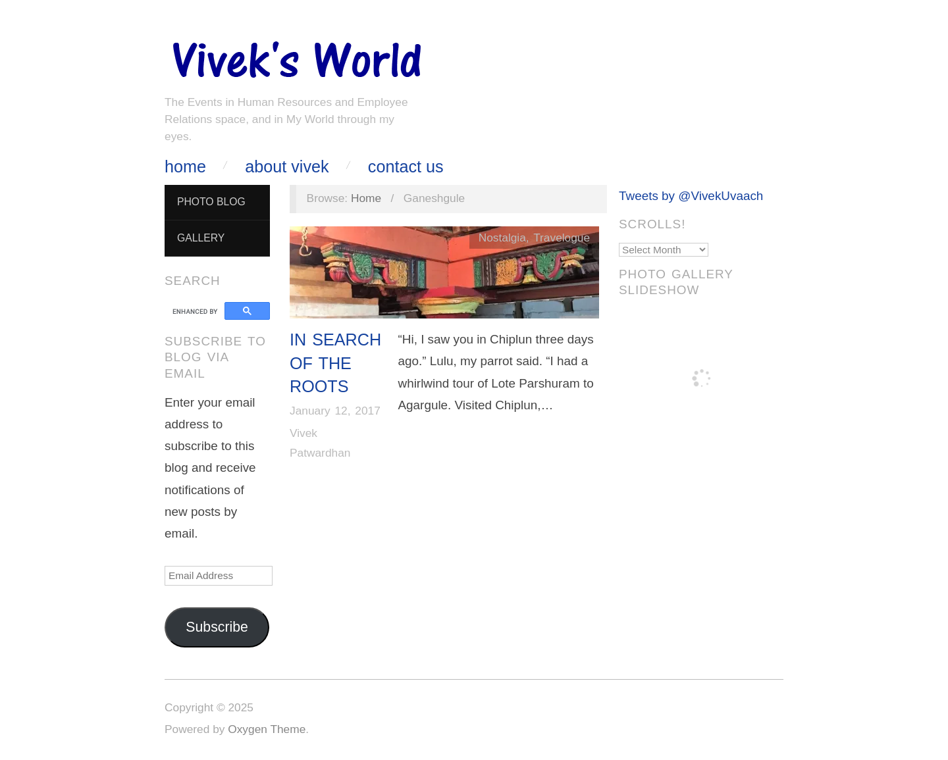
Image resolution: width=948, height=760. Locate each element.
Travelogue (561, 237)
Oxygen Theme (266, 729)
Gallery (200, 237)
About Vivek (287, 167)
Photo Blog (211, 201)
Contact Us (406, 167)
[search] (196, 311)
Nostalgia (502, 237)
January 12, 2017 (335, 410)
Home (185, 167)
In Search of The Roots (335, 362)
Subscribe (217, 627)
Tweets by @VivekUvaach (691, 196)
